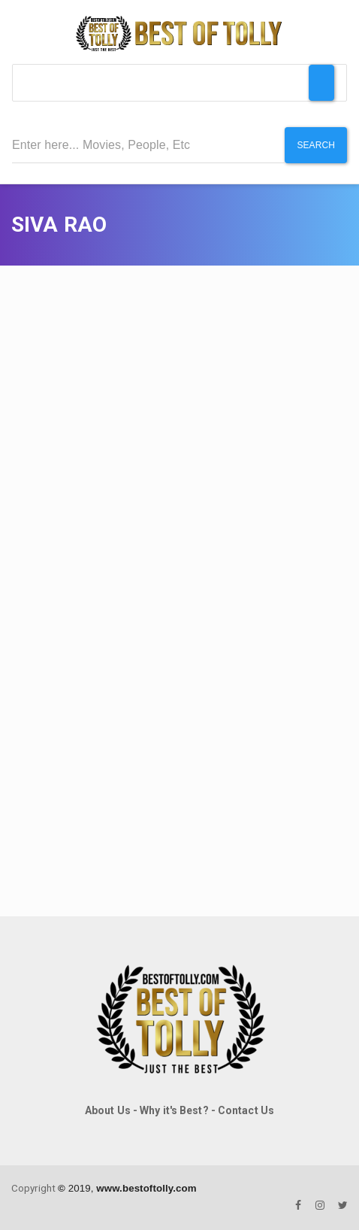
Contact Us (246, 1110)
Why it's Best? (174, 1110)
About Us (108, 1110)
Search (316, 145)
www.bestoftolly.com (146, 1188)
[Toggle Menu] (321, 83)
